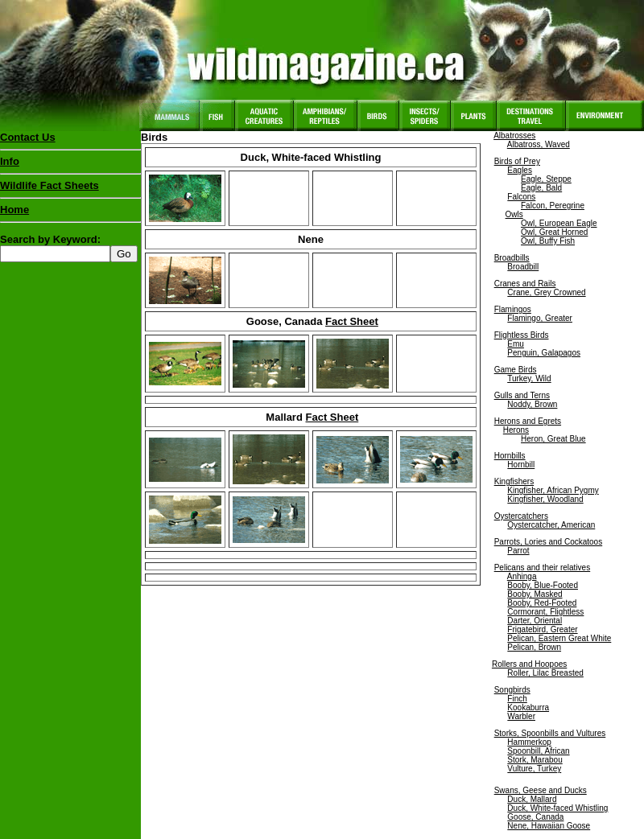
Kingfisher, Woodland (545, 499)
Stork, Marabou (534, 759)
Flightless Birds (521, 335)
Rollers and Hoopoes (529, 664)
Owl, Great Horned (554, 232)
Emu (515, 343)
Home (14, 210)
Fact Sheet (351, 321)
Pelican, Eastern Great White (559, 638)
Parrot (518, 550)
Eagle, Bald (541, 187)
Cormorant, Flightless (545, 611)
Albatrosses (514, 135)
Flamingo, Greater (539, 318)
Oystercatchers (521, 516)
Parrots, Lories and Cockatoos (548, 541)
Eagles (519, 170)
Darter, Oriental (534, 620)
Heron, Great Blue (553, 438)
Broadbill (523, 266)
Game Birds (515, 369)
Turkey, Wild (529, 378)
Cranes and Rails (525, 283)
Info (9, 161)
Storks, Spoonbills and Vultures (550, 733)
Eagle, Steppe (546, 179)
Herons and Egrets (527, 421)
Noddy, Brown (532, 404)
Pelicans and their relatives (542, 567)
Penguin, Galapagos (543, 352)
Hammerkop (529, 742)
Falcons (521, 196)
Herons (516, 430)
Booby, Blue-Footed (542, 585)
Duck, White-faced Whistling (557, 808)
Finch (516, 698)
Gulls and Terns (522, 395)
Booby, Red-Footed (541, 602)
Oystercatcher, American (551, 524)
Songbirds (512, 689)
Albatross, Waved (538, 144)
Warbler (521, 716)
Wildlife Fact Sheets (70, 189)
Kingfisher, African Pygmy (552, 490)
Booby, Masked (534, 594)
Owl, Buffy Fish (548, 240)
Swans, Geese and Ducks (540, 790)
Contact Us (28, 137)
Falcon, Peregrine (552, 205)
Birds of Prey (517, 161)
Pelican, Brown (534, 647)
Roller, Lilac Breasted (545, 672)
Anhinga (522, 576)
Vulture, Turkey (534, 768)
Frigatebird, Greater (542, 629)
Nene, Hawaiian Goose (548, 825)
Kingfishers (514, 481)
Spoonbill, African (538, 750)
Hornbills (510, 455)
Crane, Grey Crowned (546, 292)
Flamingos (512, 309)
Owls (514, 214)
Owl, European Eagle (559, 223)
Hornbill (521, 464)
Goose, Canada (535, 816)
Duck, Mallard (531, 799)
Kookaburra (528, 707)
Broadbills (512, 257)
